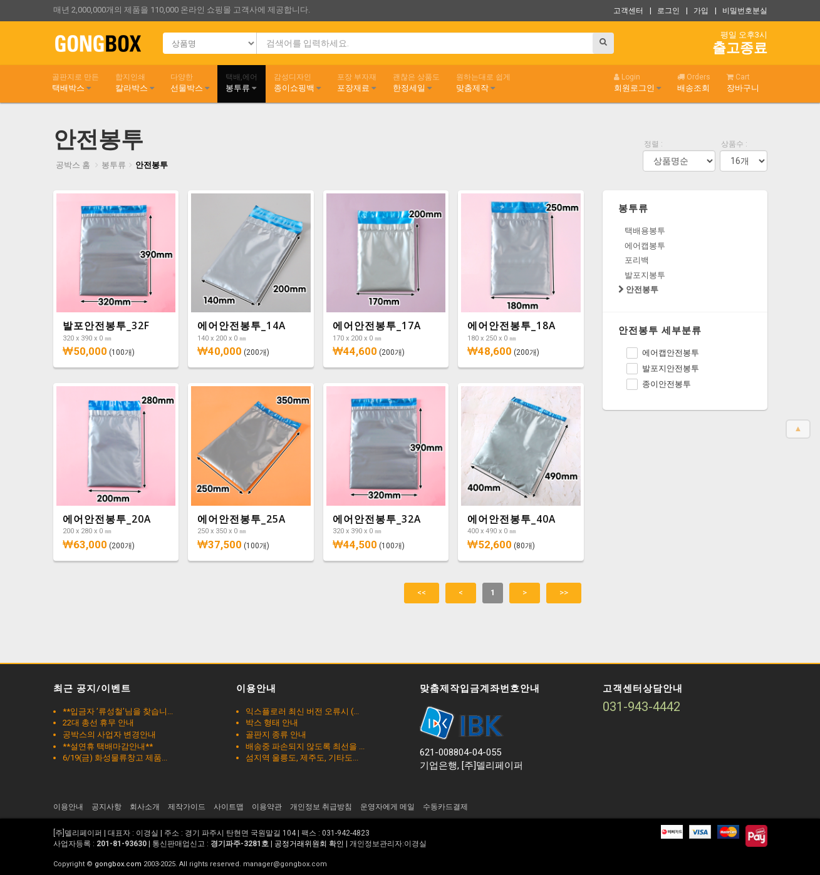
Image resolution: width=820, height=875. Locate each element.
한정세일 (416, 83)
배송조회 (693, 83)
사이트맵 (229, 806)
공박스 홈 (73, 165)
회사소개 (145, 806)
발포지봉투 (645, 275)
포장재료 (356, 83)
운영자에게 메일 (387, 806)
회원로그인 (637, 83)
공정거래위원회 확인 (309, 843)
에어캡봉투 (645, 245)
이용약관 (267, 806)
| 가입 (697, 10)
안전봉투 (151, 165)
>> (563, 592)
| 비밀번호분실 (741, 10)
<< (421, 592)
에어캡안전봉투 (662, 353)
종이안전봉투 (658, 384)
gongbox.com (118, 864)
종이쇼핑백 (297, 83)
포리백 (637, 260)
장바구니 (743, 83)
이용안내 (68, 806)
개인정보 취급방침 (321, 806)
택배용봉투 (645, 230)
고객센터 (628, 10)
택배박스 (75, 83)
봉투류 (241, 83)
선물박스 (189, 83)
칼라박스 (134, 83)
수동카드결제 (445, 806)
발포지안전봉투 (662, 368)
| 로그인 (665, 10)
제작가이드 (186, 806)
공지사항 (106, 806)
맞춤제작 (483, 83)
